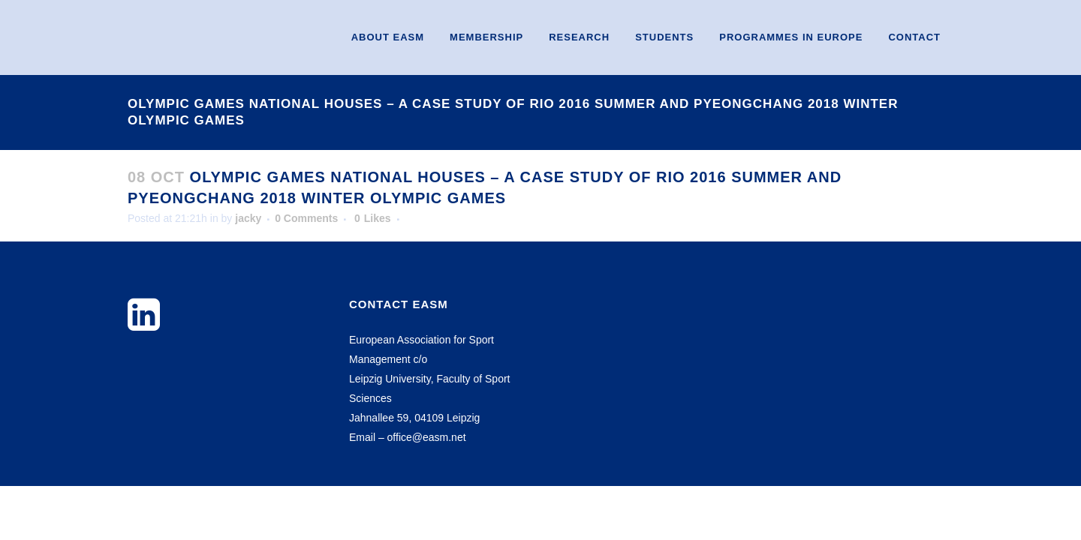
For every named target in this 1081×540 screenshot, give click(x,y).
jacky (248, 218)
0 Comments (306, 218)
